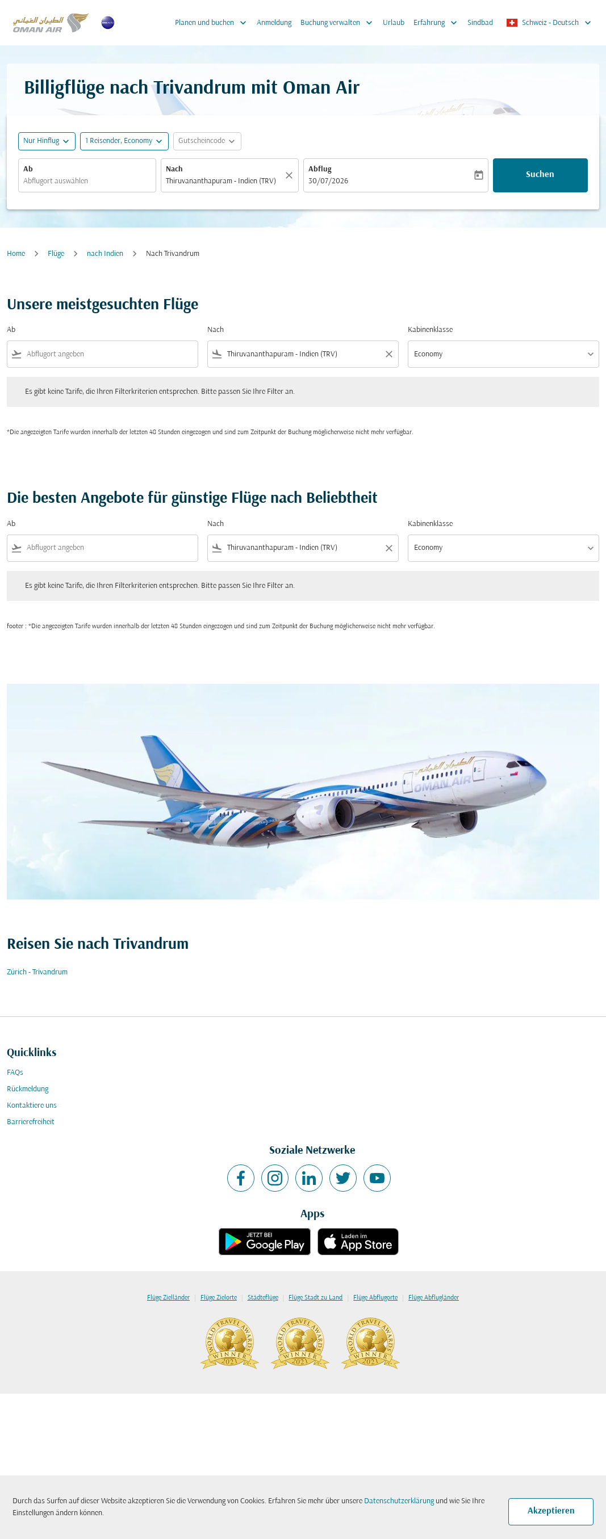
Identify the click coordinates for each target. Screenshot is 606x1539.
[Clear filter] (388, 354)
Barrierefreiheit (31, 1122)
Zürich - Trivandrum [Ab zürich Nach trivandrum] (37, 972)
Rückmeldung (27, 1089)
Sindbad (480, 23)
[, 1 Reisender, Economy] (118, 141)
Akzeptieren (551, 1511)
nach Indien (105, 254)
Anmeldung (274, 23)
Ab (28, 169)
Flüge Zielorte (218, 1297)
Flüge (56, 254)
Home (16, 254)
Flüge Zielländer (168, 1297)
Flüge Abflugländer (433, 1297)
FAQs (15, 1073)
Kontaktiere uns (32, 1105)
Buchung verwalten (339, 22)
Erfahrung (438, 22)
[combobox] (87, 181)
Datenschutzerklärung (399, 1501)
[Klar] (290, 175)
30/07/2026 (328, 181)
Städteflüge (263, 1297)
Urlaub (393, 23)
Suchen (540, 174)
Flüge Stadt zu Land (315, 1297)
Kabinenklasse (430, 330)
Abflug (319, 169)
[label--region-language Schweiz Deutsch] (549, 22)
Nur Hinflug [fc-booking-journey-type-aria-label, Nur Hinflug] (41, 141)
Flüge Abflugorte (375, 1297)
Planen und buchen (213, 22)
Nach (174, 169)
